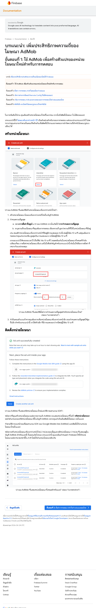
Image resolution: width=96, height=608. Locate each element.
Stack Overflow (71, 583)
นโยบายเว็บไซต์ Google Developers (55, 518)
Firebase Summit (40, 583)
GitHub (6, 595)
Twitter (36, 587)
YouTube (37, 591)
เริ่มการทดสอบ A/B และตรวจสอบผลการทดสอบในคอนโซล (39, 100)
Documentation (12, 10)
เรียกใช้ (32, 39)
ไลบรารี (5, 591)
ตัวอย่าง (5, 587)
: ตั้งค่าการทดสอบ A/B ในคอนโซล (68, 508)
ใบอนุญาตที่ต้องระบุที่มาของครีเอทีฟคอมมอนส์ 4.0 (44, 516)
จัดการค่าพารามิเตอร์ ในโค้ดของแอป (34, 95)
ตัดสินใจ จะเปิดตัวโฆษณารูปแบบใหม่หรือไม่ (30, 104)
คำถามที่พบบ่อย (71, 595)
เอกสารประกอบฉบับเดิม (74, 599)
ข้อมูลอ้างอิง (7, 583)
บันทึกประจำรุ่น (70, 591)
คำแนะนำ (6, 579)
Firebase (8, 39)
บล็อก (36, 579)
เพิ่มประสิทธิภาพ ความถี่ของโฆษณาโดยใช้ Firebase (32, 77)
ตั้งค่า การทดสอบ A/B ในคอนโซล (29, 91)
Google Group (70, 587)
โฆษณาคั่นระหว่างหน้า (26, 120)
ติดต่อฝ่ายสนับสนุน (72, 579)
